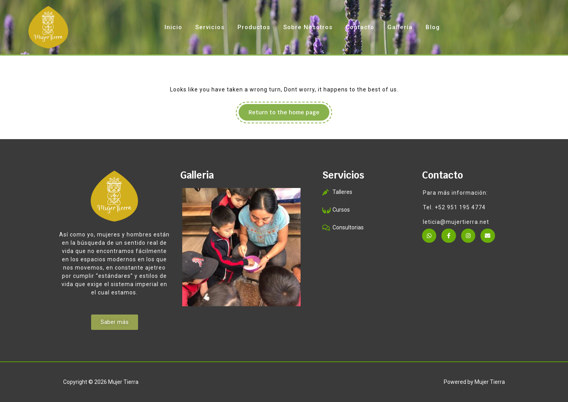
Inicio (173, 27)
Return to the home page (288, 110)
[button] (114, 322)
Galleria (400, 27)
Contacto (360, 27)
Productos (253, 27)
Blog (433, 27)
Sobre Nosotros (308, 27)
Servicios (209, 27)
